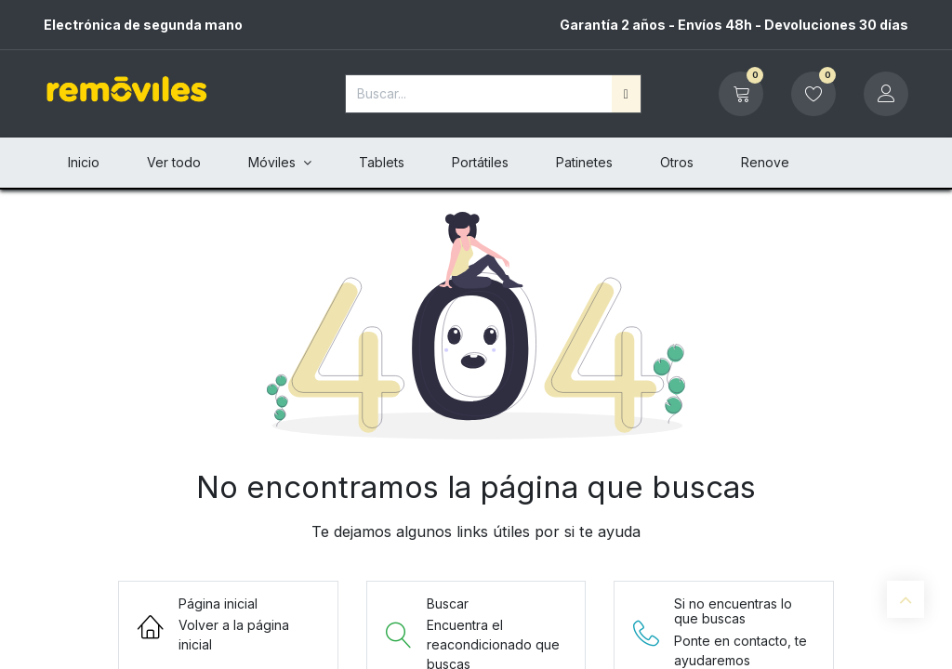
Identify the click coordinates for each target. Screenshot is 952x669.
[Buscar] (626, 93)
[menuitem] (83, 162)
